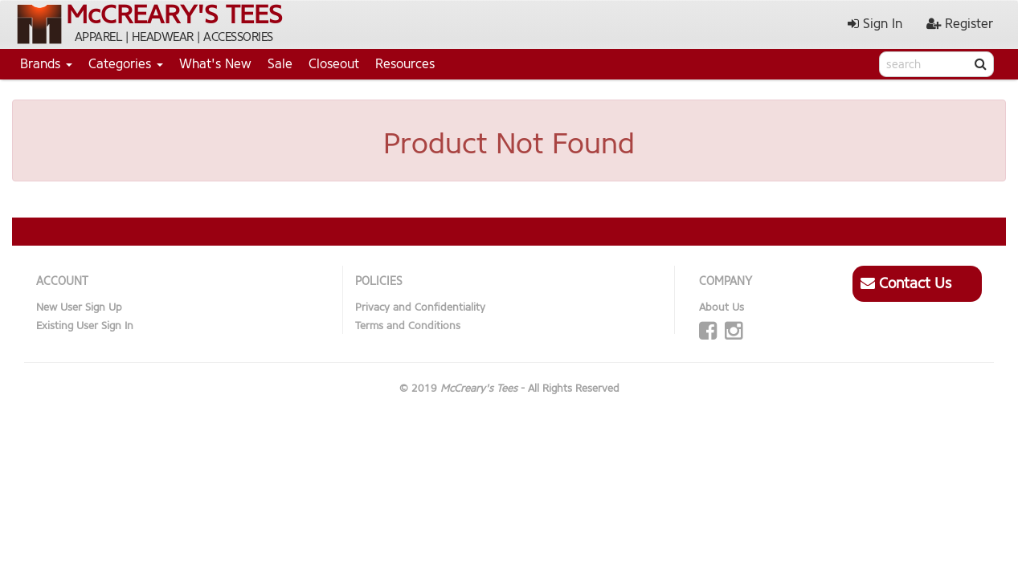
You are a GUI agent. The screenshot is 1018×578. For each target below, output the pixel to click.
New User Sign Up (79, 307)
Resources (405, 63)
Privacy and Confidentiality (420, 307)
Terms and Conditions (407, 325)
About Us (721, 307)
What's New (215, 63)
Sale (280, 63)
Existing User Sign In (84, 325)
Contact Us (906, 283)
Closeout (334, 63)
